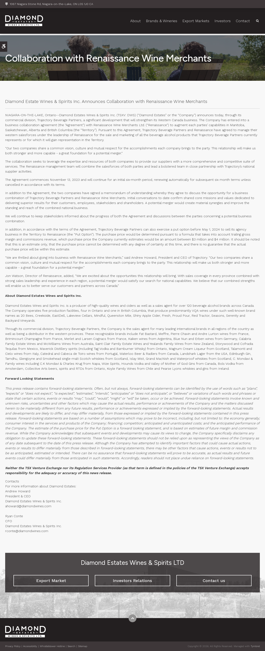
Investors (222, 22)
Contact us (214, 580)
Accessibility (30, 646)
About (135, 22)
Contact (243, 22)
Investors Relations (132, 580)
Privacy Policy (12, 646)
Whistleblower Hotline (52, 646)
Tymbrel (255, 646)
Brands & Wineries (161, 22)
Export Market (51, 580)
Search (71, 646)
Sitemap (82, 646)
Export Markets (195, 22)
